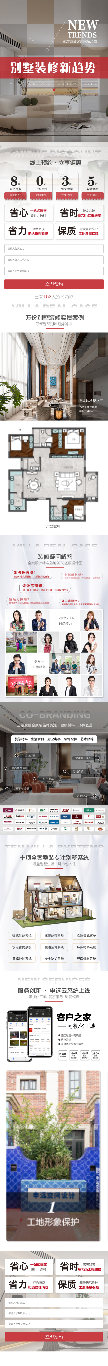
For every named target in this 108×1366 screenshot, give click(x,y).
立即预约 (54, 284)
